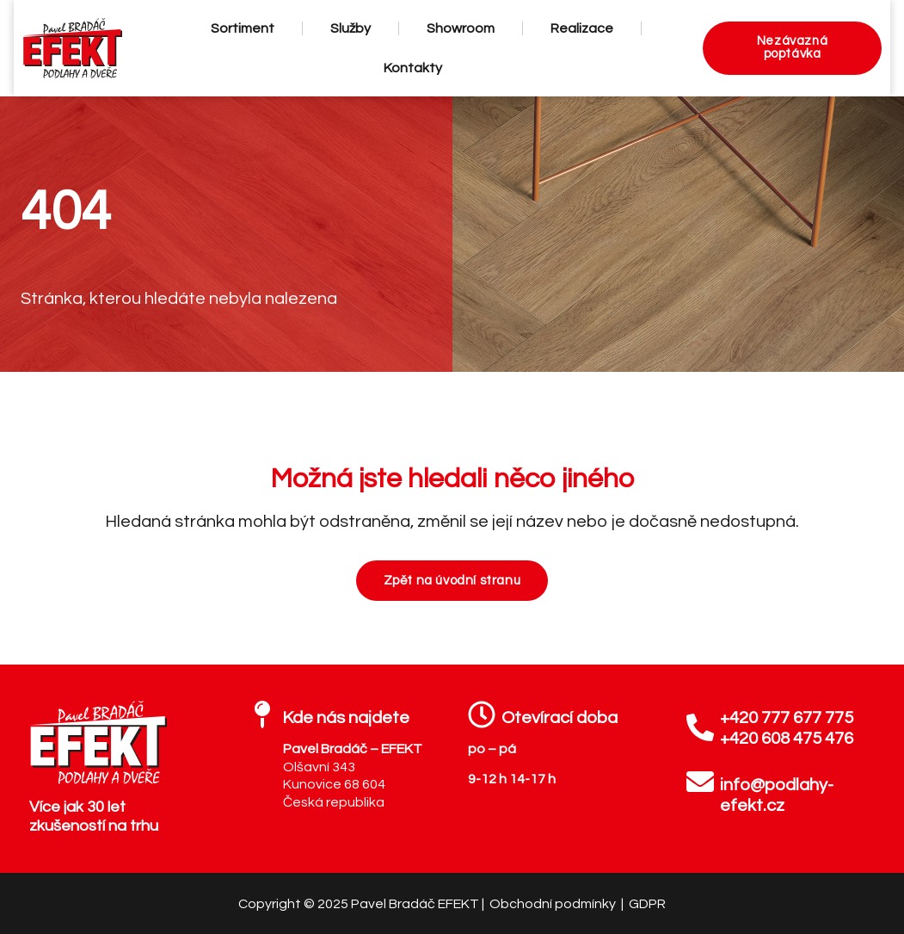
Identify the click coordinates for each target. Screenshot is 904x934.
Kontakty (410, 68)
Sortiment (240, 28)
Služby (348, 28)
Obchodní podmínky (553, 904)
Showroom (458, 28)
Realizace (579, 28)
